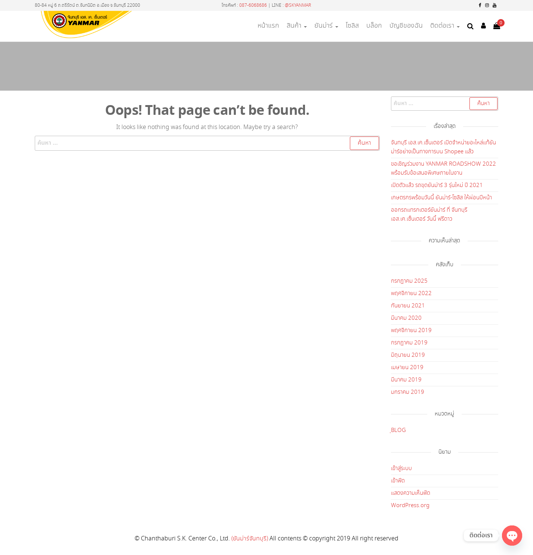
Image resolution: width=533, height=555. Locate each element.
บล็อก (374, 26)
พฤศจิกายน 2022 (411, 293)
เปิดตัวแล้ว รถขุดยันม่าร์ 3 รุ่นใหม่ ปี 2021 (437, 185)
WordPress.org (410, 506)
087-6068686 (253, 5)
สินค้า (297, 26)
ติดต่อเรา (445, 26)
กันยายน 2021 (408, 306)
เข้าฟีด (398, 481)
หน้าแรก (268, 26)
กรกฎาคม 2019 (409, 343)
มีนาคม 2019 (406, 380)
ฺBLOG (398, 430)
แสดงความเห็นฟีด (410, 493)
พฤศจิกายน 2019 (411, 330)
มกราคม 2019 (407, 392)
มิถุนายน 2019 (408, 355)
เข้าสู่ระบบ (401, 468)
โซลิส (352, 26)
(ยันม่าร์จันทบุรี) (249, 538)
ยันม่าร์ (326, 26)
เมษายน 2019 (407, 368)
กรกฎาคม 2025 (409, 281)
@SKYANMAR (298, 5)
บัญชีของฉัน (406, 26)
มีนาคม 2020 (406, 318)
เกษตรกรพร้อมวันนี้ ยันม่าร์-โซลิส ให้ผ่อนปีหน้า (441, 198)
